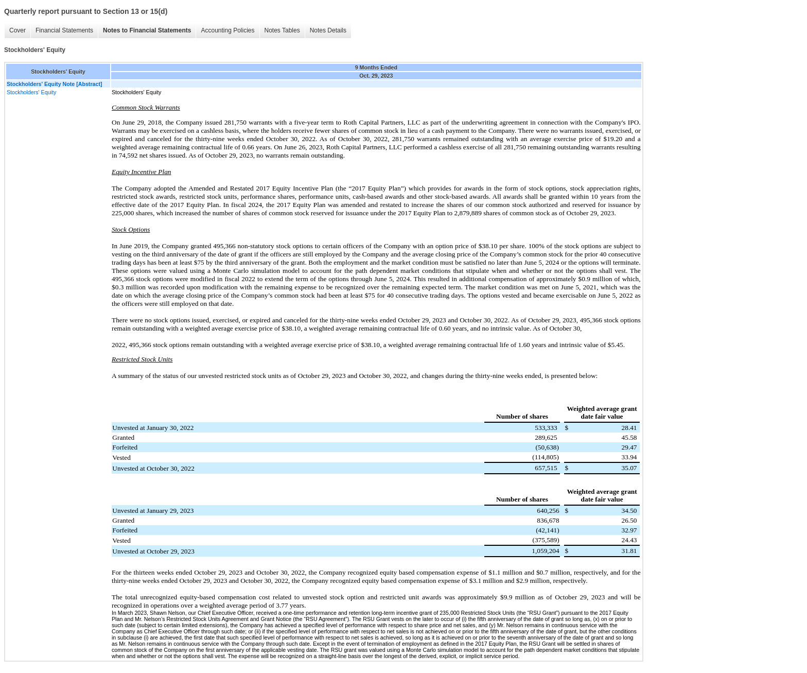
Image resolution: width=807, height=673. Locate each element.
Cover (17, 30)
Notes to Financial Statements (147, 30)
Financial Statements (64, 30)
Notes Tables (282, 30)
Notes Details (328, 30)
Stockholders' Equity (31, 92)
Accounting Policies (227, 30)
